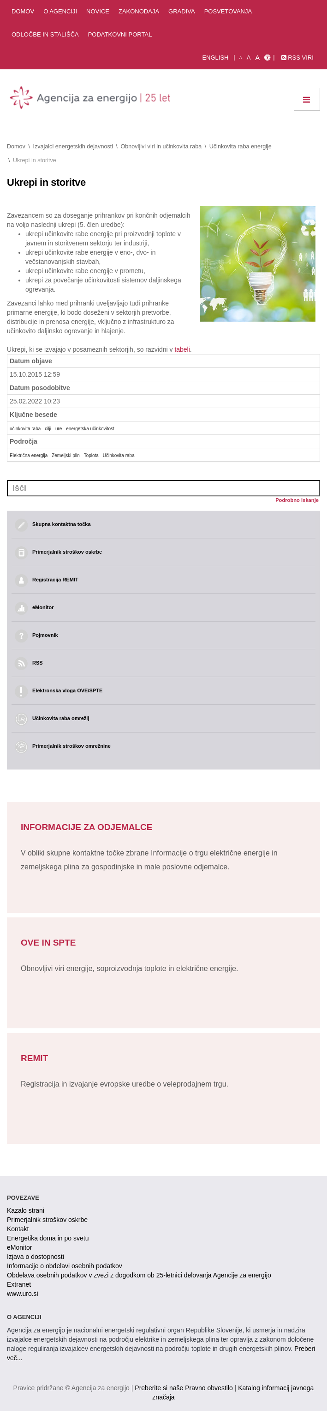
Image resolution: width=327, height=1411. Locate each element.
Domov (23, 11)
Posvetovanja (228, 11)
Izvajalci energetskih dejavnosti (73, 146)
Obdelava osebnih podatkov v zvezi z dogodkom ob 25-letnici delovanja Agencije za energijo (139, 1275)
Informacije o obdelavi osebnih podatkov (64, 1266)
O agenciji (60, 11)
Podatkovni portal (120, 34)
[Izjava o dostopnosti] (267, 57)
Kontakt (18, 1229)
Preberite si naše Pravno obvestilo (183, 1388)
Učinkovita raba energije (240, 146)
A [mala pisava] (240, 57)
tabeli (182, 349)
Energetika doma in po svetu (48, 1238)
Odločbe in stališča (45, 34)
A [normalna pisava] (249, 57)
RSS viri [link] (297, 57)
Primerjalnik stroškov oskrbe (47, 1219)
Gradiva (181, 11)
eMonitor (19, 1247)
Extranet (19, 1284)
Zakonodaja (139, 11)
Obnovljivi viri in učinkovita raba (161, 146)
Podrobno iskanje (297, 500)
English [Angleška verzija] (215, 57)
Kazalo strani (25, 1210)
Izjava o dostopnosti (35, 1256)
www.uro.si (22, 1293)
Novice (97, 11)
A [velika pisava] (257, 57)
